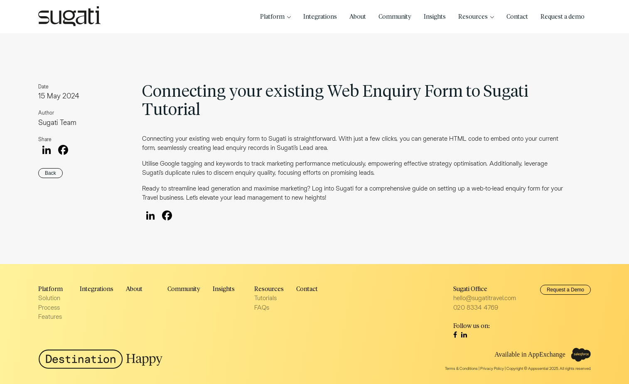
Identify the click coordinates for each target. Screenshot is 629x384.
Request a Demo (565, 290)
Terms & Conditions (461, 368)
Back (50, 173)
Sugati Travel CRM (69, 16)
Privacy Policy (492, 368)
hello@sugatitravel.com (484, 298)
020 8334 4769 (475, 307)
